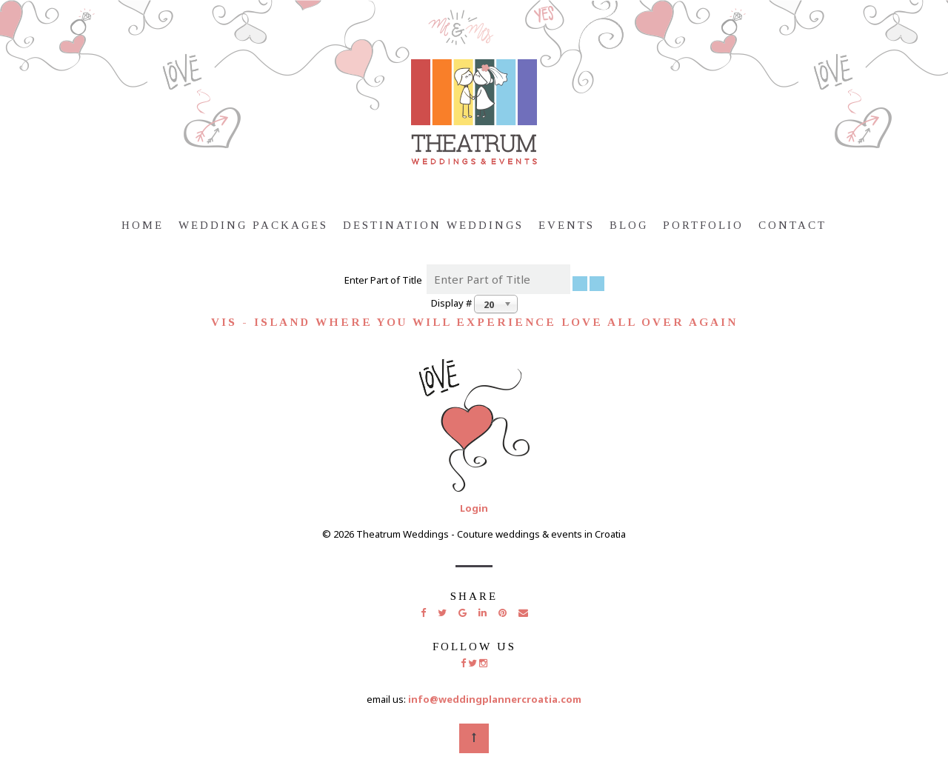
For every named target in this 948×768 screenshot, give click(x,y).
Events (566, 225)
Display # (452, 303)
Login (474, 508)
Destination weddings (433, 225)
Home (142, 225)
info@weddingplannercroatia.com (494, 699)
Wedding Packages (253, 225)
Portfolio (703, 225)
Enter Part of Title (385, 280)
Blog (629, 225)
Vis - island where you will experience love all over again (474, 321)
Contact (792, 225)
